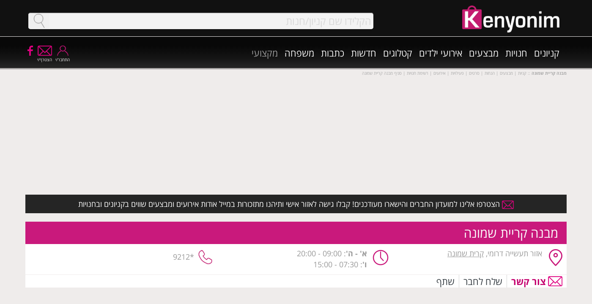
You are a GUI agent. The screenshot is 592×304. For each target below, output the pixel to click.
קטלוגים (397, 52)
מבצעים (484, 52)
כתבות (332, 52)
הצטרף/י (44, 56)
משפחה (299, 52)
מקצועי (265, 52)
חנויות (516, 52)
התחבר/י (62, 56)
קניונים (546, 52)
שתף (445, 281)
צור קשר (528, 281)
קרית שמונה (465, 253)
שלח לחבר (482, 281)
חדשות (363, 52)
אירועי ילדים (440, 52)
